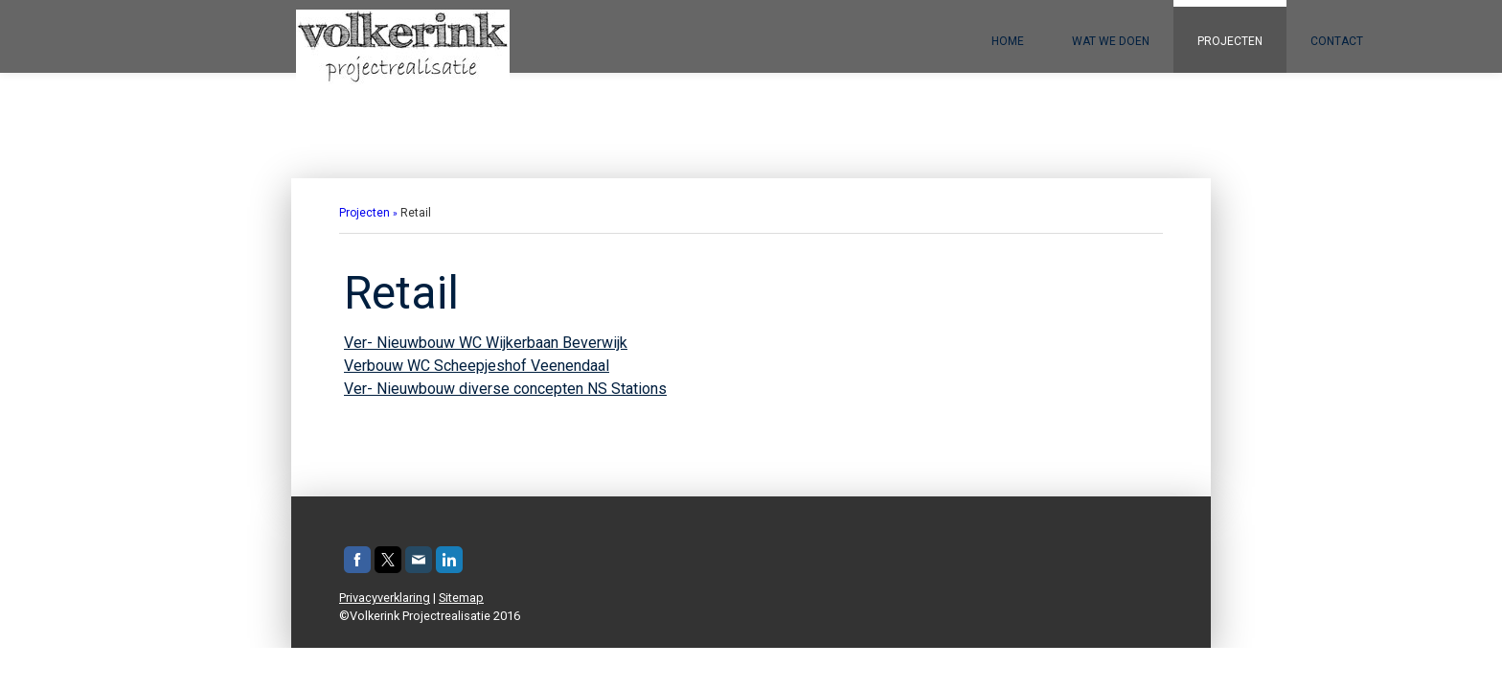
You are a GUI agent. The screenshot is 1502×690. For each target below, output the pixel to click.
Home (1007, 41)
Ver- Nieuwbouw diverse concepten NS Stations (505, 389)
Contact (1336, 41)
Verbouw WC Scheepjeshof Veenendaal (476, 365)
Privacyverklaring (384, 597)
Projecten (1230, 41)
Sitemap (461, 597)
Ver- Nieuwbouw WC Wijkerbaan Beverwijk (485, 343)
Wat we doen (1110, 41)
